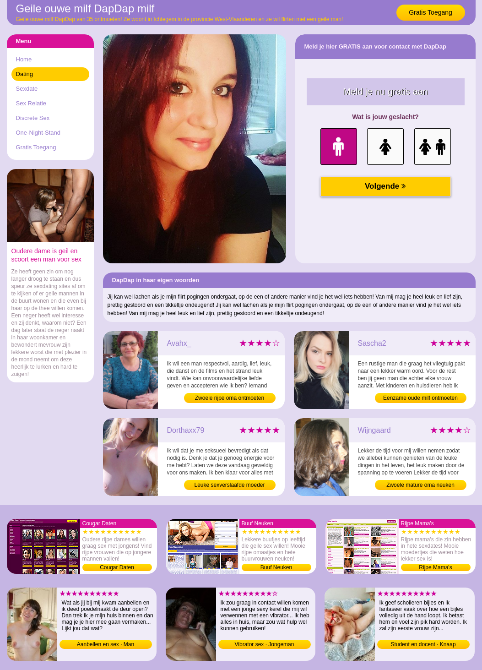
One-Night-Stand (38, 132)
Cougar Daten (117, 567)
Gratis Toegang (430, 12)
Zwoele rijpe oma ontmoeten (229, 398)
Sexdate (27, 88)
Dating (24, 74)
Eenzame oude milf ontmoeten (420, 398)
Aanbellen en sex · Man (105, 644)
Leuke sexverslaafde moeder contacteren (229, 486)
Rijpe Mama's (435, 567)
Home (24, 59)
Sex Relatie (31, 103)
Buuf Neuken (276, 567)
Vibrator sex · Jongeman (264, 644)
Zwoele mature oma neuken (420, 485)
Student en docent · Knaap (422, 644)
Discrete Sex (33, 117)
